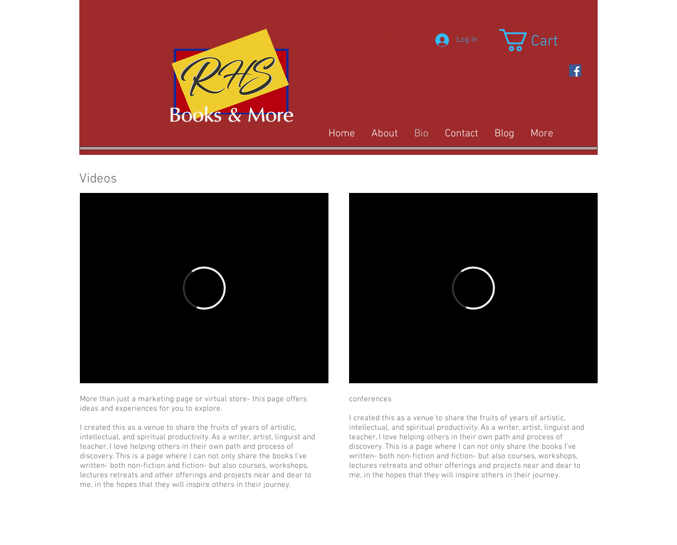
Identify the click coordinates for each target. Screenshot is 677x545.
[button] (541, 40)
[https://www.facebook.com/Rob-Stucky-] (575, 70)
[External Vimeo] (204, 288)
